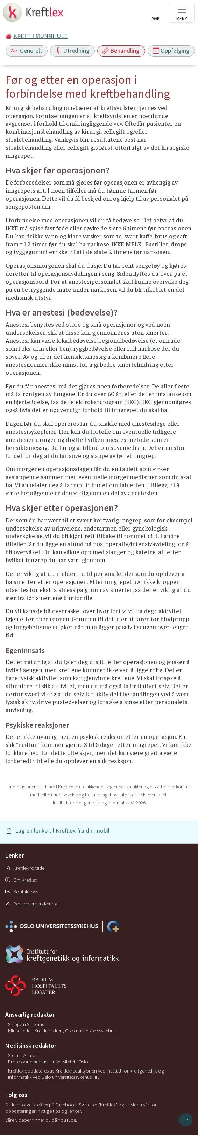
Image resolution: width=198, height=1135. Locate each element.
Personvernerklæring (31, 903)
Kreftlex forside (24, 868)
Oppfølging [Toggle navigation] (171, 50)
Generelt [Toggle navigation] (26, 50)
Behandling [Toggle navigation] (121, 50)
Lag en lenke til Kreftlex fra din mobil (62, 830)
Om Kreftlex (21, 880)
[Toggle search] (155, 15)
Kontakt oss (21, 892)
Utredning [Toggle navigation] (72, 50)
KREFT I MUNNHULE (40, 36)
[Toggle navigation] (182, 13)
